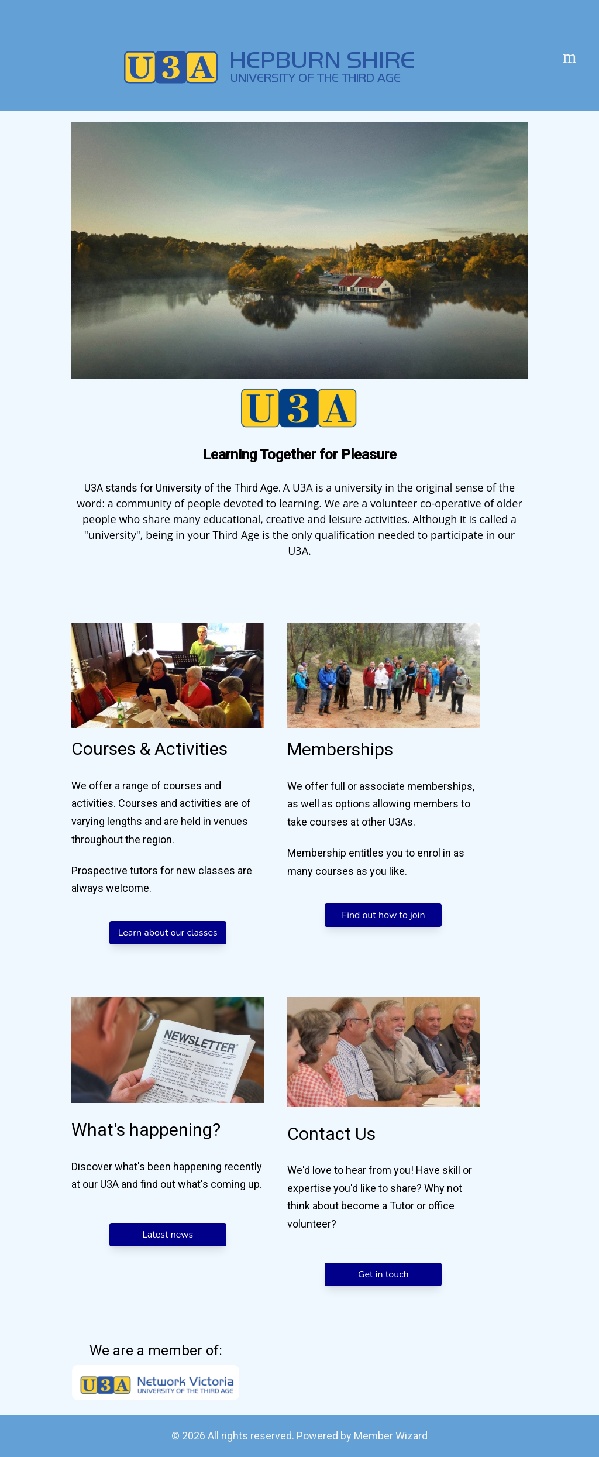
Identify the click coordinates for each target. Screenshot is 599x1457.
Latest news (167, 1234)
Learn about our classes (168, 932)
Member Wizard (391, 1435)
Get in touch (383, 1274)
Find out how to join (383, 915)
